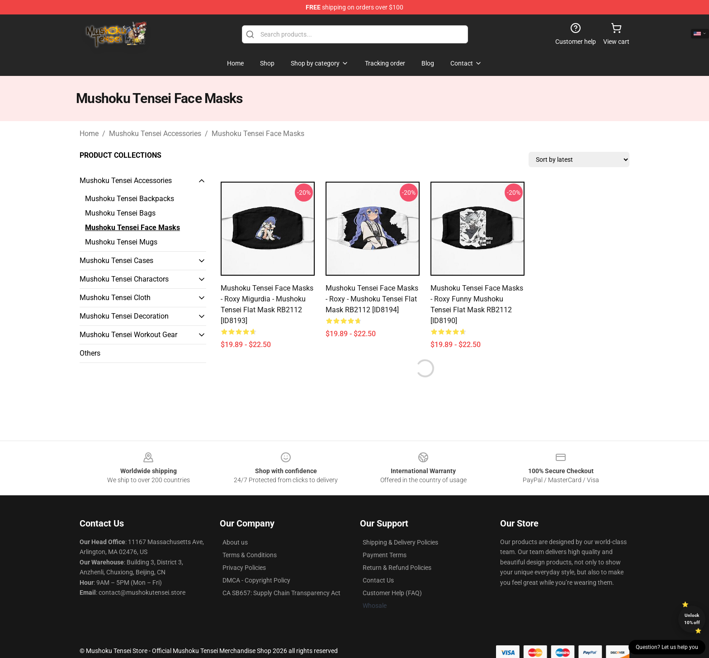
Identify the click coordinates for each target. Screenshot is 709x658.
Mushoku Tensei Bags (120, 213)
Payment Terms (384, 555)
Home (89, 133)
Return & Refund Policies (397, 567)
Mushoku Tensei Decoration (124, 316)
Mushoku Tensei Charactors (124, 279)
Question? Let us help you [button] (667, 647)
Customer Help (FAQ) (392, 593)
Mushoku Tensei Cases (116, 260)
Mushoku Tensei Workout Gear (128, 334)
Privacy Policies (244, 567)
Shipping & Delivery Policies (400, 542)
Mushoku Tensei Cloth (115, 297)
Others (90, 353)
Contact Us (378, 580)
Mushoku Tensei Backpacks (129, 198)
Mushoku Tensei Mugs (121, 242)
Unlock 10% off (692, 619)
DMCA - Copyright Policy (256, 580)
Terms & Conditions (249, 555)
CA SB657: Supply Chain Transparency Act (281, 593)
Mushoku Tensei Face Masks (258, 133)
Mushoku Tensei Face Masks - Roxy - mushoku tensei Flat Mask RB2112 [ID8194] (372, 299)
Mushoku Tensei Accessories (155, 133)
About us (235, 542)
